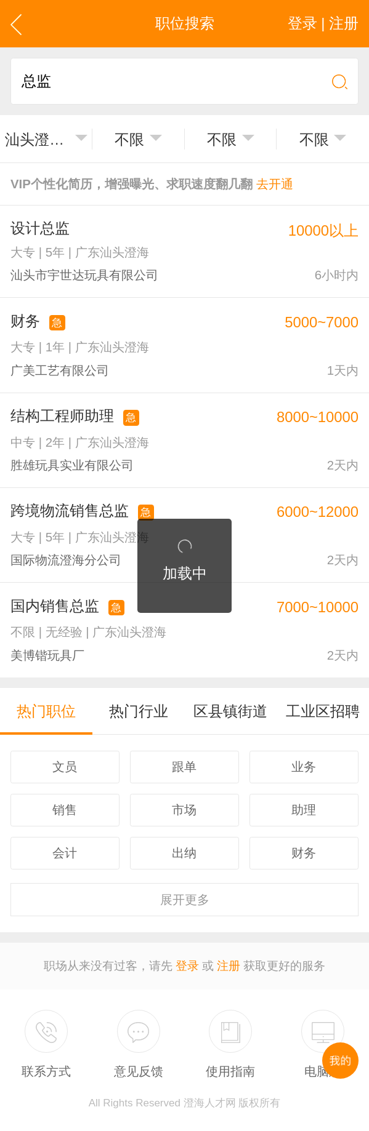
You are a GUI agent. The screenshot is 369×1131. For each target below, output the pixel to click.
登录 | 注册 (323, 23)
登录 (187, 965)
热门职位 (46, 711)
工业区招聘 (323, 711)
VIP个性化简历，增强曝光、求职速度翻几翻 (151, 184)
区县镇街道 (230, 711)
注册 (228, 965)
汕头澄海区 (37, 139)
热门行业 (138, 711)
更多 (184, 899)
